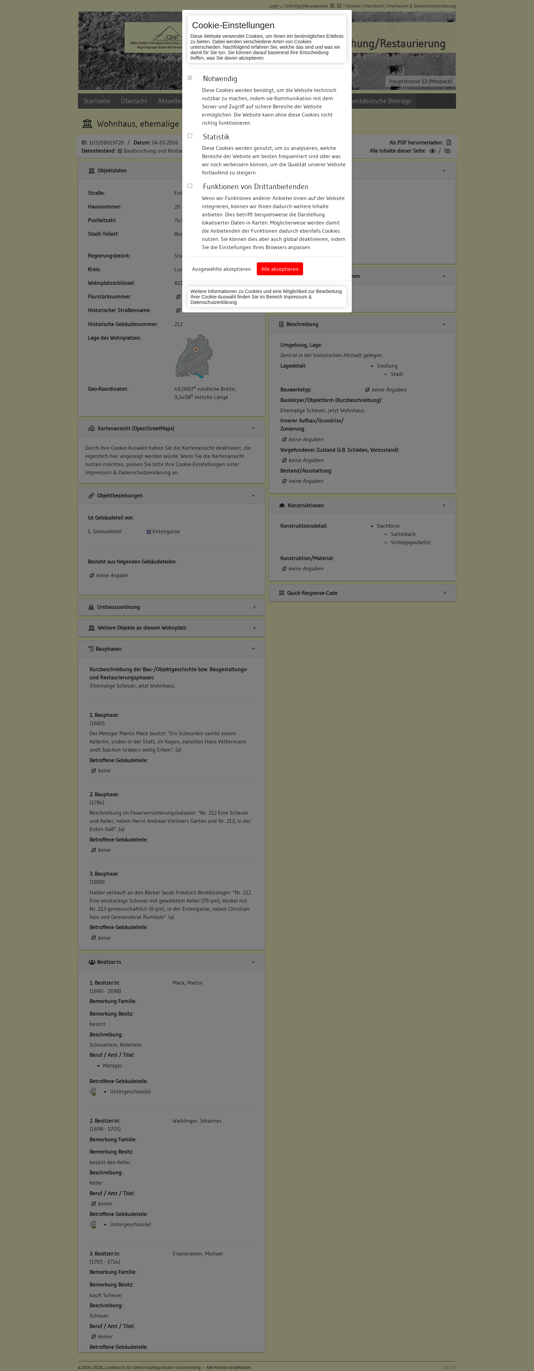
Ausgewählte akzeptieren (221, 268)
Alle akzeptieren (280, 268)
